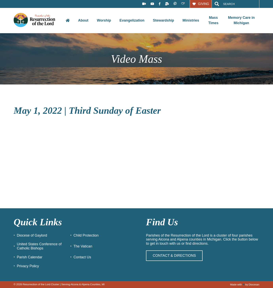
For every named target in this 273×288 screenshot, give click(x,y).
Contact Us (82, 257)
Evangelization (131, 20)
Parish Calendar (29, 257)
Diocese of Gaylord (32, 235)
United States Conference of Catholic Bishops (39, 246)
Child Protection (86, 235)
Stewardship (163, 20)
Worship (104, 20)
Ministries (190, 20)
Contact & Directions (174, 256)
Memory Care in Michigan (241, 20)
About (83, 20)
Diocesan (254, 284)
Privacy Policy (28, 266)
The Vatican (83, 246)
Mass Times (213, 20)
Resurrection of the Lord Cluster (41, 284)
